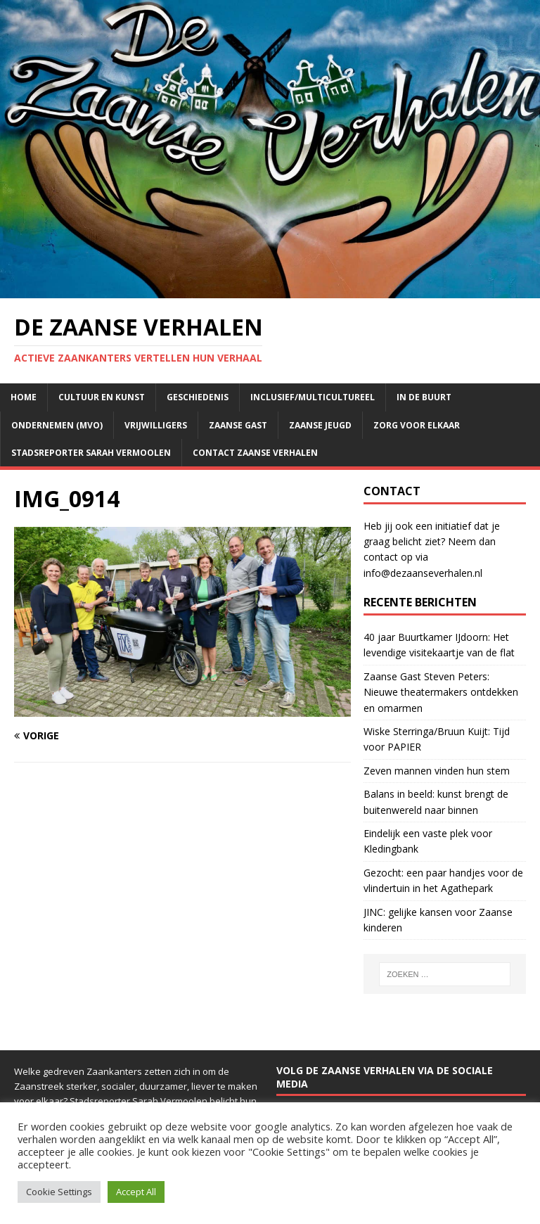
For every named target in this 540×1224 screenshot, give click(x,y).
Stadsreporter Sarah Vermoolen (91, 453)
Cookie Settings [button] (59, 1191)
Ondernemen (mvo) (57, 425)
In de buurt (424, 397)
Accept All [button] (136, 1191)
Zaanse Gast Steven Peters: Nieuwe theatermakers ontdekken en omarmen (441, 692)
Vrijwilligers (155, 425)
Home (24, 397)
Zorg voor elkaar (416, 425)
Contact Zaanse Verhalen (255, 453)
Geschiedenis (198, 397)
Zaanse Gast (238, 425)
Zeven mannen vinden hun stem (437, 770)
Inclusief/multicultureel (312, 397)
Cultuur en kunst (101, 397)
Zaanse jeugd (320, 425)
